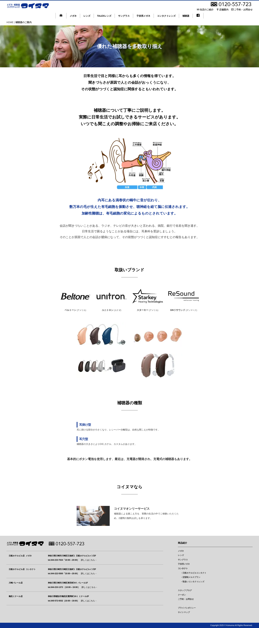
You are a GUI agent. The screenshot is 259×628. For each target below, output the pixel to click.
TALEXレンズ (104, 16)
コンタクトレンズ (166, 16)
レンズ (86, 16)
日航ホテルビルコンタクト (194, 573)
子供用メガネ (143, 16)
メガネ (73, 16)
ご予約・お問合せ (242, 9)
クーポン (182, 595)
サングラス (124, 16)
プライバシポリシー (187, 608)
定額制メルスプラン (191, 577)
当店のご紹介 (205, 9)
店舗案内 (222, 9)
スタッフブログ (185, 590)
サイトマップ (184, 612)
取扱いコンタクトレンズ (193, 581)
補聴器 (185, 16)
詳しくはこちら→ (89, 560)
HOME (9, 22)
